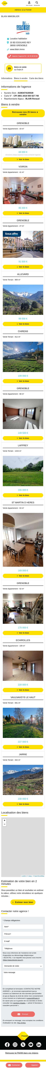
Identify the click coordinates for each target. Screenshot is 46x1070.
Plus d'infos (21, 1023)
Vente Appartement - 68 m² (13, 394)
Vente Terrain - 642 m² (11, 760)
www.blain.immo (17, 49)
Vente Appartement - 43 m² (13, 129)
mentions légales (19, 1003)
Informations (6, 78)
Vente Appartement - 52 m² (13, 589)
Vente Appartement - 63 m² (13, 508)
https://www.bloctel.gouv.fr (12, 960)
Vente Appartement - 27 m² (13, 226)
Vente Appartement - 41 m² (13, 172)
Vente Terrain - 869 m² (11, 280)
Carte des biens (36, 78)
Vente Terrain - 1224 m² (12, 451)
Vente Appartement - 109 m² (14, 646)
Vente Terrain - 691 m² (11, 703)
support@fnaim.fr (33, 998)
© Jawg (29, 876)
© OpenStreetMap (38, 876)
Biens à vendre (20, 78)
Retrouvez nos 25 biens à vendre (24, 113)
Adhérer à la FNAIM (23, 10)
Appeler (34, 1065)
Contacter (16, 1065)
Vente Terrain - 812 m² (11, 337)
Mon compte (29, 5)
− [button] (4, 824)
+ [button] (4, 820)
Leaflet (23, 876)
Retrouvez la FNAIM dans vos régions (21, 1053)
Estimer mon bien (24, 902)
